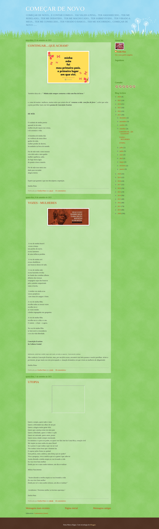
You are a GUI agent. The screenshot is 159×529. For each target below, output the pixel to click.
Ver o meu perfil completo (124, 55)
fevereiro (123, 166)
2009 (119, 213)
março (122, 162)
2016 (119, 188)
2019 (119, 177)
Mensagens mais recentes (38, 508)
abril (121, 158)
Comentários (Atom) (41, 513)
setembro (123, 129)
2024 (119, 104)
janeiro (122, 169)
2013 (119, 199)
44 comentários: (60, 501)
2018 (119, 181)
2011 (119, 206)
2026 (119, 97)
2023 (119, 108)
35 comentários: (60, 191)
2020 (119, 174)
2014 (119, 195)
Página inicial (71, 508)
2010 (119, 210)
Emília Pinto (121, 52)
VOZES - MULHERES (42, 202)
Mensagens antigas (102, 508)
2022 (119, 111)
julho (121, 148)
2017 (119, 185)
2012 (119, 203)
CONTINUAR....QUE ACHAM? (48, 45)
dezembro (123, 118)
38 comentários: (60, 370)
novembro (123, 121)
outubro (122, 125)
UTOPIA (33, 382)
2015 (119, 192)
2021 (119, 115)
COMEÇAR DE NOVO (55, 8)
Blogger (93, 525)
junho (122, 151)
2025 (119, 100)
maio (121, 155)
